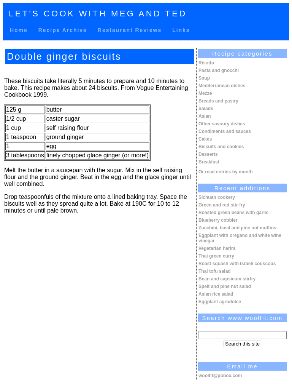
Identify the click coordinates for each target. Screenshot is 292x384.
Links (181, 30)
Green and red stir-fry (221, 205)
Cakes (205, 139)
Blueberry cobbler (218, 220)
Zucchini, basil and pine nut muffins (237, 227)
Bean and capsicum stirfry (227, 279)
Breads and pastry (218, 101)
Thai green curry (216, 256)
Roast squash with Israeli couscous (237, 263)
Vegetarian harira (216, 248)
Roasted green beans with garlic (233, 212)
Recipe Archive (62, 30)
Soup (204, 78)
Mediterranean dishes (221, 85)
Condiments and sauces (224, 131)
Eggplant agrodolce (219, 301)
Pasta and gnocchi (218, 70)
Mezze (205, 93)
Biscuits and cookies (221, 146)
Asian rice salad (215, 294)
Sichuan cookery (216, 197)
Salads (205, 108)
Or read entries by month (225, 171)
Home (19, 30)
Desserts (208, 154)
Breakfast (208, 162)
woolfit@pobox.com (220, 375)
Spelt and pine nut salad (224, 286)
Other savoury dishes (221, 123)
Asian (204, 116)
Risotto (206, 63)
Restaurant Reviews (130, 30)
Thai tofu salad (214, 271)
